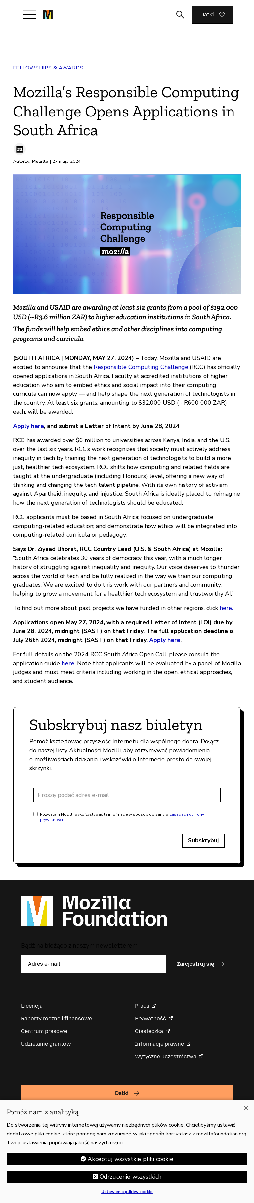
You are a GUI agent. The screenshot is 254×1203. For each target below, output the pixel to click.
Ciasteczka (149, 1031)
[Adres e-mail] (127, 795)
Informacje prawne (159, 1044)
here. (226, 608)
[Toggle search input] (180, 14)
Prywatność (150, 1018)
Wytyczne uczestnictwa (165, 1056)
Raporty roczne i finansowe (56, 1018)
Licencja (32, 1006)
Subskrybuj (203, 840)
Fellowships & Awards (48, 67)
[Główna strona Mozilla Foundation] (48, 14)
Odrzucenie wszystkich (131, 1177)
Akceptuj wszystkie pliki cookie (130, 1160)
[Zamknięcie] (246, 1109)
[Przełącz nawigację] (29, 14)
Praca (142, 1006)
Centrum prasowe (44, 1031)
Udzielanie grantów (46, 1044)
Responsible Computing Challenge (141, 367)
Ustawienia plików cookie (127, 1192)
